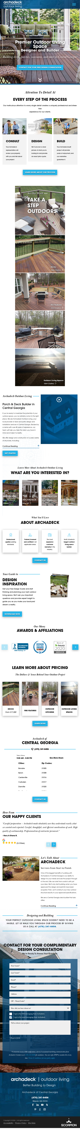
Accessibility (8, 1123)
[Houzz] (47, 1105)
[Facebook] (33, 1105)
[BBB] (40, 1109)
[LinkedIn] (37, 1105)
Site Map (31, 1123)
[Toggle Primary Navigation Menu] (74, 4)
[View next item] (75, 647)
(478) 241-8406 (40, 749)
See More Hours (56, 758)
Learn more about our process (40, 172)
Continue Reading (20, 446)
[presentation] (40, 1045)
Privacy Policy (20, 1123)
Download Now (12, 614)
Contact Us (40, 560)
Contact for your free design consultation (40, 67)
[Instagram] (44, 1109)
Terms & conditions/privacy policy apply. (41, 1058)
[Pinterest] (35, 1109)
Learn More (40, 724)
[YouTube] (42, 1105)
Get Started (10, 453)
